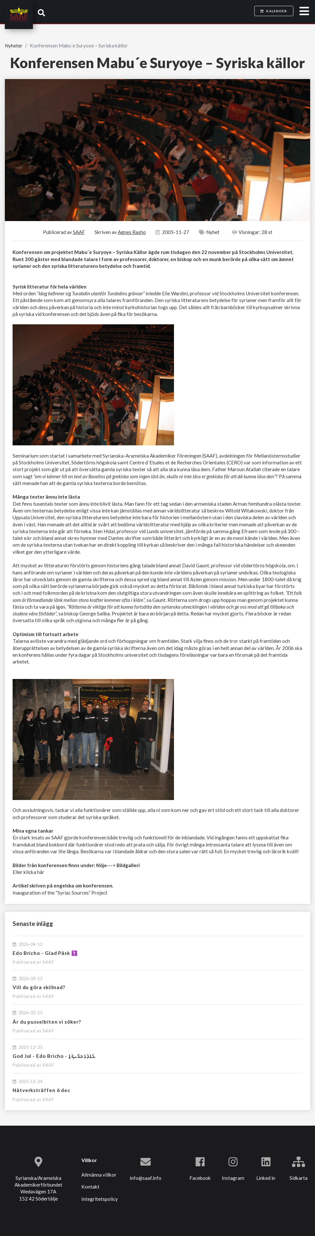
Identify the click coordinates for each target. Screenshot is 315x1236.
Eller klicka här (28, 872)
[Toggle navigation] (304, 11)
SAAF (48, 962)
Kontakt (90, 1187)
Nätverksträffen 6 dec (41, 1090)
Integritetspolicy (99, 1199)
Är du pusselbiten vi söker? (47, 1022)
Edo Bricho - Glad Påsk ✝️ (45, 953)
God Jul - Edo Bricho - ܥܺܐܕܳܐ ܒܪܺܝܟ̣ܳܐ (54, 1056)
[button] (41, 13)
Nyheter (14, 45)
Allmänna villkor (99, 1175)
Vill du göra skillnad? (39, 987)
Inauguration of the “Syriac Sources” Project (60, 893)
